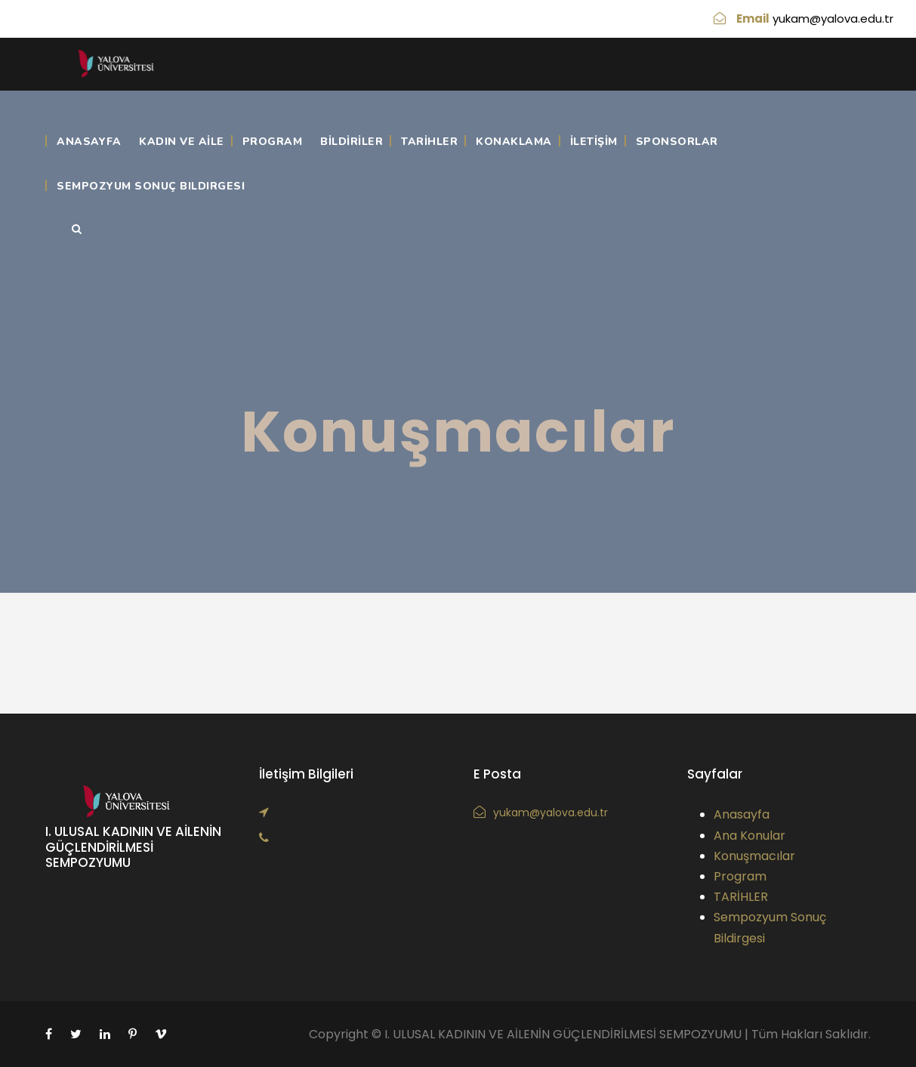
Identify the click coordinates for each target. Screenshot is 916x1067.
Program (272, 141)
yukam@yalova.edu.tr (833, 18)
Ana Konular (749, 835)
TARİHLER (429, 141)
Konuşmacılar (754, 856)
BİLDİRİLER (351, 141)
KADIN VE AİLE (181, 141)
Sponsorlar (677, 141)
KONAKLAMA (514, 141)
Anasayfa (89, 141)
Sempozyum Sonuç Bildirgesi (151, 186)
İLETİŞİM (594, 141)
